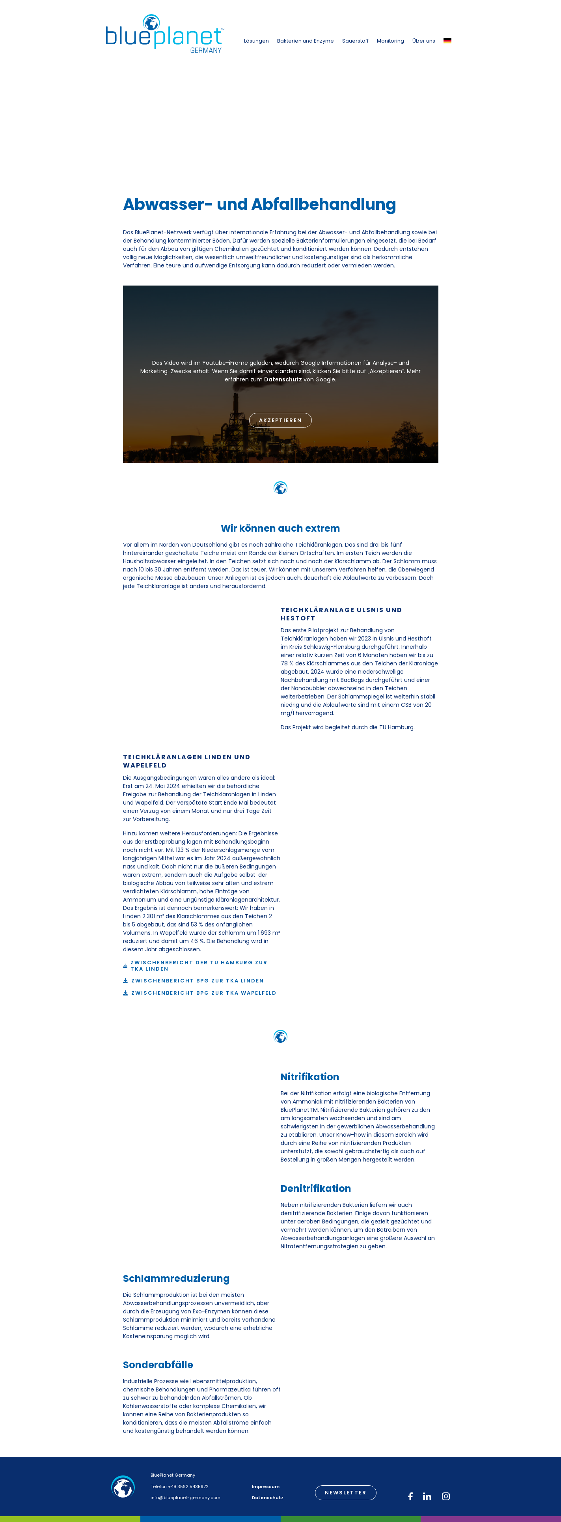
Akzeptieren (280, 420)
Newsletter (346, 1492)
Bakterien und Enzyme (305, 41)
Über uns (423, 41)
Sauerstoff (355, 41)
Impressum (266, 1486)
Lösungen (256, 41)
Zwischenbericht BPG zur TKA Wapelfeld (204, 993)
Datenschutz (283, 379)
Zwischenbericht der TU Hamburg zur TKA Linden (199, 966)
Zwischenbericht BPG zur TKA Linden (197, 981)
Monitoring (390, 41)
